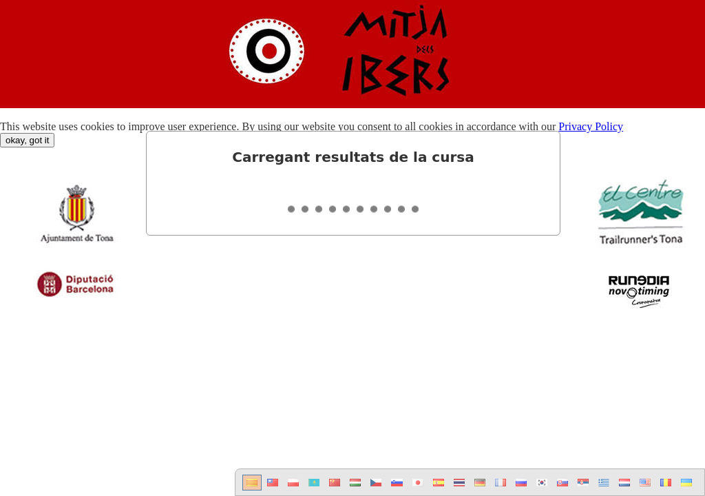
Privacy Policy (590, 126)
